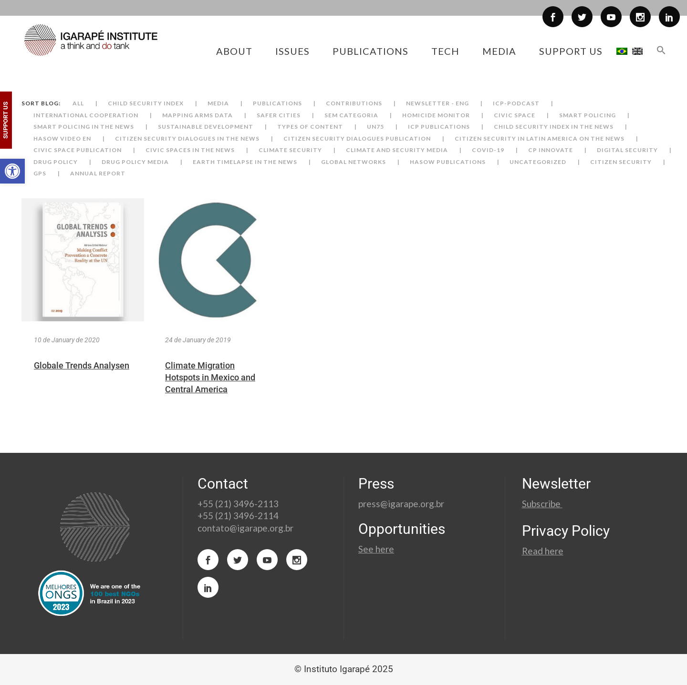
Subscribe (542, 503)
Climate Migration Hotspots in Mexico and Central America (210, 377)
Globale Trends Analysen (81, 365)
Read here (542, 550)
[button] (12, 171)
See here (376, 548)
